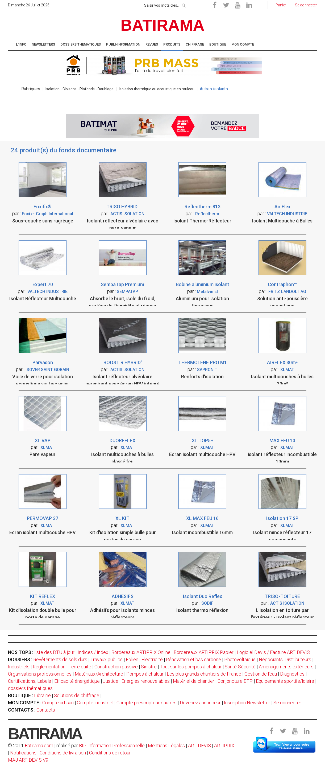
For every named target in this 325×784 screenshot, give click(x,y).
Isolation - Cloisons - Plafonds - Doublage (79, 89)
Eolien (132, 659)
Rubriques (30, 88)
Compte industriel (95, 702)
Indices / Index (93, 652)
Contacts (45, 710)
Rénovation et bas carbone (193, 659)
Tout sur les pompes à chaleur (191, 666)
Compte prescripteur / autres (146, 702)
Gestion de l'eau (260, 674)
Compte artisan (58, 702)
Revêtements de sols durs (60, 659)
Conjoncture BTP (235, 681)
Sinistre (149, 666)
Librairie (42, 695)
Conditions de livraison (63, 752)
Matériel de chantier (193, 681)
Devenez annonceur (200, 702)
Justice (110, 681)
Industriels (19, 666)
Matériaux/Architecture (99, 674)
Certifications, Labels (29, 681)
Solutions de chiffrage (76, 695)
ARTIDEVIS (199, 745)
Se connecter (287, 702)
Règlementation (49, 666)
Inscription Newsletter (247, 702)
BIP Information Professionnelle (112, 745)
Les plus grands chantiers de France (204, 674)
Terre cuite (80, 666)
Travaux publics (106, 659)
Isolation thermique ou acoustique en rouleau (156, 89)
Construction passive (116, 666)
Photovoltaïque (240, 659)
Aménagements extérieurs (286, 666)
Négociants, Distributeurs (285, 659)
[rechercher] (184, 5)
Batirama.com (39, 745)
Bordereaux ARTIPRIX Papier (204, 652)
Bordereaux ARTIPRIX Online (140, 652)
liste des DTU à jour (54, 652)
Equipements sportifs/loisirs (285, 681)
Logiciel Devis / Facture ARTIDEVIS (273, 652)
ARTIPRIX (224, 745)
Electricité (152, 659)
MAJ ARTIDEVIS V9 (28, 760)
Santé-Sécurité (240, 666)
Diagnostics (292, 674)
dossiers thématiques (30, 688)
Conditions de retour (110, 752)
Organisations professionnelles (40, 674)
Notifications (24, 752)
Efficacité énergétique (77, 681)
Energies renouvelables (146, 681)
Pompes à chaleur (145, 674)
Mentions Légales (166, 745)
